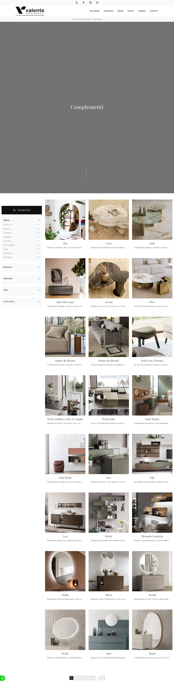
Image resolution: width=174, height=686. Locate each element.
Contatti (154, 11)
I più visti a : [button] (9, 301)
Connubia (8, 241)
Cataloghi (108, 11)
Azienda (142, 11)
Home (74, 19)
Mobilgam (8, 257)
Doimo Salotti (9, 245)
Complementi (97, 19)
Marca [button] (7, 220)
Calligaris (7, 237)
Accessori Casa (84, 19)
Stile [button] (6, 290)
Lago (6, 249)
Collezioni (95, 11)
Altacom (7, 228)
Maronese (8, 253)
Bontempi (8, 233)
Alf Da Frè (8, 224)
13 (102, 678)
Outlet (131, 11)
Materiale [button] (8, 278)
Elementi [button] (8, 267)
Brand (120, 11)
